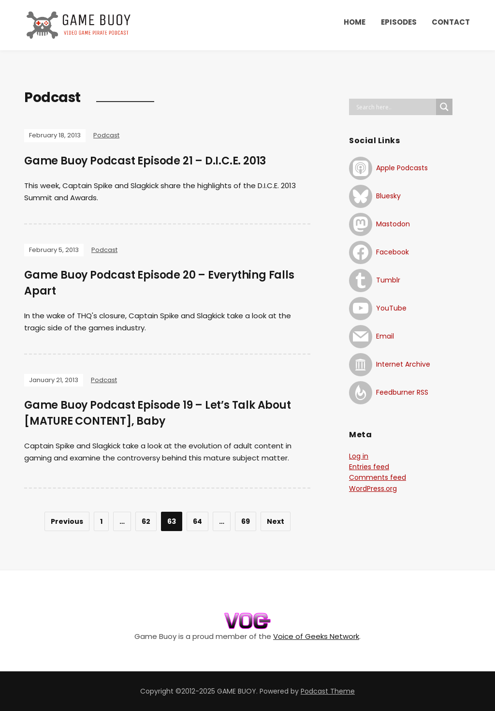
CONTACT (451, 22)
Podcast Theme (328, 691)
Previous (67, 521)
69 (245, 521)
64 (197, 521)
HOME (354, 22)
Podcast (106, 135)
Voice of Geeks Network (316, 636)
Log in (358, 456)
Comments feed (377, 477)
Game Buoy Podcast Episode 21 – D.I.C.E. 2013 (145, 160)
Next (275, 521)
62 (146, 521)
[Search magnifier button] (444, 107)
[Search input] (395, 107)
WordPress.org (373, 488)
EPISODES (399, 22)
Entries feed (369, 467)
